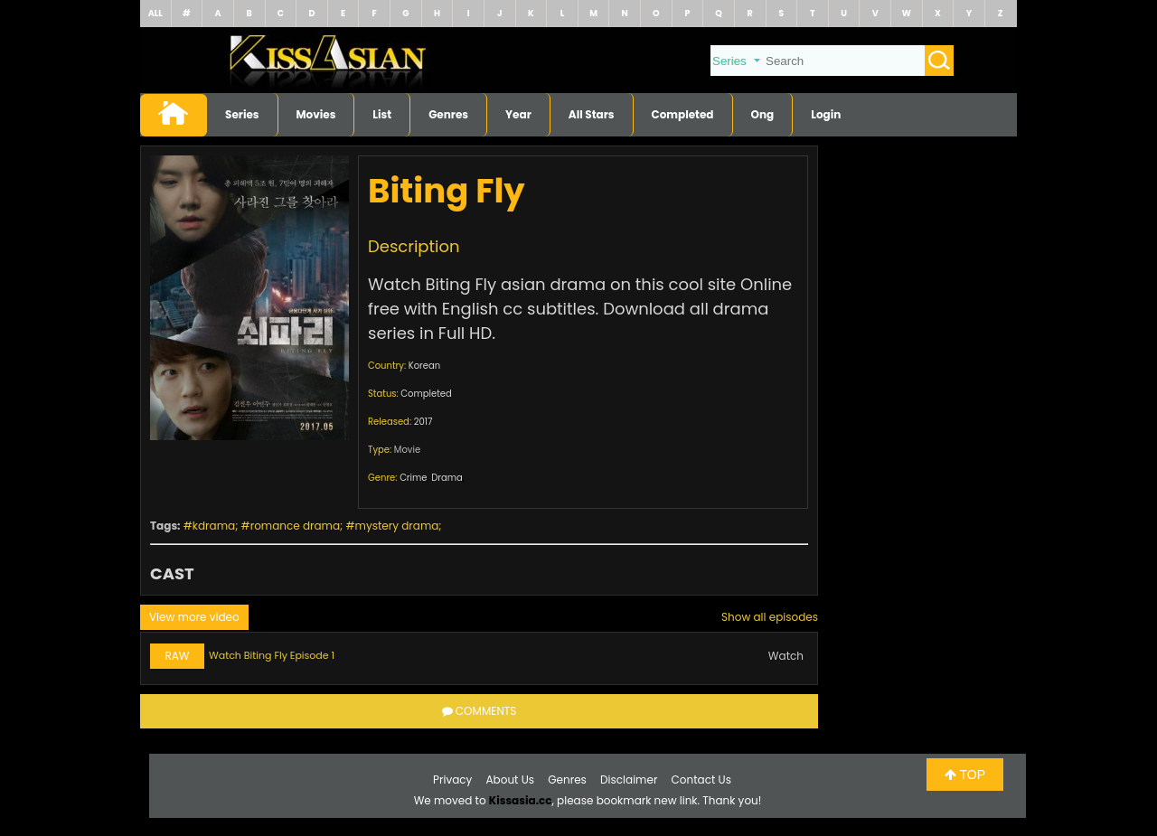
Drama (447, 477)
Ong (763, 114)
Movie (407, 449)
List (381, 114)
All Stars (592, 114)
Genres (448, 114)
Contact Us (701, 779)
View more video (194, 617)
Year (518, 114)
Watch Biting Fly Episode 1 (271, 655)
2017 (423, 421)
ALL (155, 13)
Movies (316, 114)
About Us (510, 779)
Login (826, 114)
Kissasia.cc (520, 800)
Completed (683, 114)
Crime (413, 477)
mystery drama (397, 525)
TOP (965, 774)
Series (242, 114)
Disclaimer (628, 779)
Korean (424, 365)
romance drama (295, 525)
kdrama (214, 525)
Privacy (452, 779)
